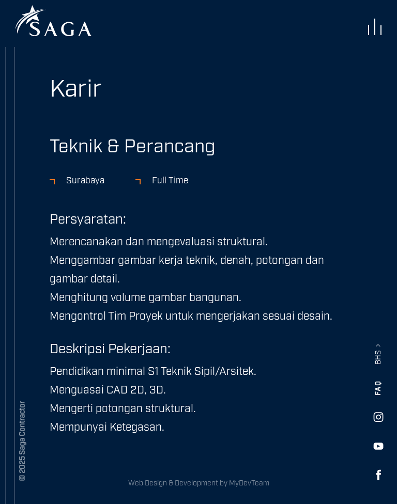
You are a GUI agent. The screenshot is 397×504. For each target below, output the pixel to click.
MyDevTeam (249, 483)
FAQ (378, 388)
